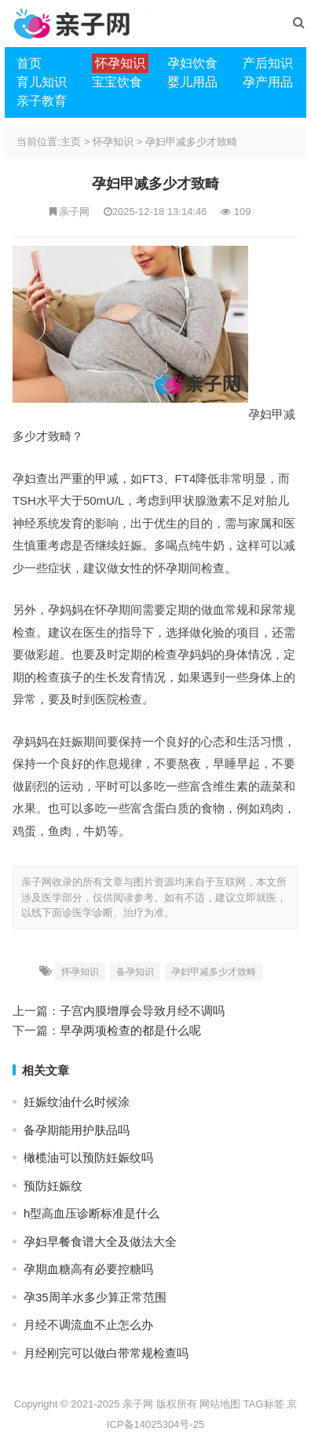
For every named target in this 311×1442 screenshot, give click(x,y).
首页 (29, 63)
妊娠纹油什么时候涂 (77, 1101)
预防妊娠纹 (53, 1185)
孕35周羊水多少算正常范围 (95, 1297)
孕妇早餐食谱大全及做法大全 (100, 1241)
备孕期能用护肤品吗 (77, 1130)
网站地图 (219, 1404)
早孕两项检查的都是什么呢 (130, 1030)
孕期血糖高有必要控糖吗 (88, 1269)
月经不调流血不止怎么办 (88, 1324)
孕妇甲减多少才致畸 (191, 142)
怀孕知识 (113, 142)
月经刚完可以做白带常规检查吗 (106, 1353)
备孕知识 (135, 971)
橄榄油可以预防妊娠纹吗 (88, 1157)
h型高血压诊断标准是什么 (91, 1213)
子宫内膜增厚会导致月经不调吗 (142, 1010)
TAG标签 (263, 1404)
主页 (70, 142)
